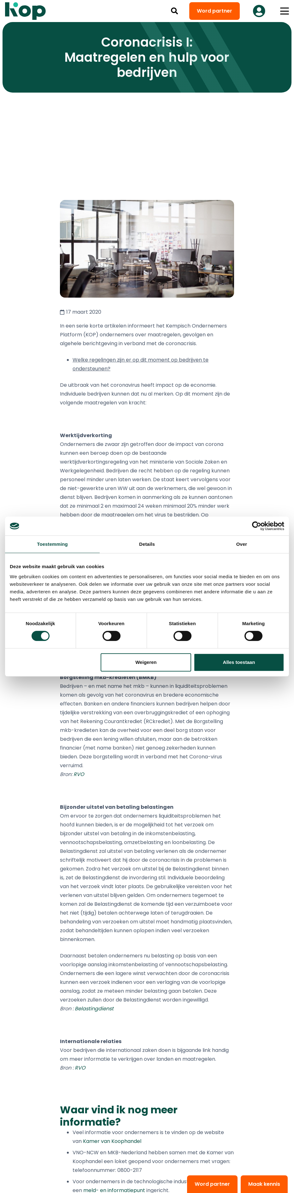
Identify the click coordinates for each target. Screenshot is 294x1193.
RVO (79, 774)
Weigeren (145, 662)
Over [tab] (241, 544)
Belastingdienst (94, 1008)
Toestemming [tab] (52, 544)
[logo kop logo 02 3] (25, 11)
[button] (174, 11)
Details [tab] (147, 544)
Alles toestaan (239, 662)
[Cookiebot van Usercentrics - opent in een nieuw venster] (256, 526)
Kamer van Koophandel (112, 1141)
